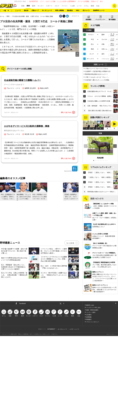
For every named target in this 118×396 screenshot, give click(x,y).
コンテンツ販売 (90, 312)
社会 (97, 6)
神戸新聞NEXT (51, 329)
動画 (92, 6)
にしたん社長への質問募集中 (66, 1)
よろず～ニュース (74, 329)
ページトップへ (115, 303)
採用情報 (88, 317)
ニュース (18, 10)
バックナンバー (100, 19)
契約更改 (70, 10)
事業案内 (88, 319)
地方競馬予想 (33, 1)
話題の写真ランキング (99, 117)
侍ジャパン (86, 10)
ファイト (64, 6)
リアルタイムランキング (100, 167)
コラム (86, 6)
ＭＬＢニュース (47, 10)
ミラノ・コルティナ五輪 (47, 1)
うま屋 (72, 6)
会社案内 (88, 314)
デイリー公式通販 (83, 1)
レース (79, 6)
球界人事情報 (59, 10)
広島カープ (94, 1)
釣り (101, 1)
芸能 (22, 6)
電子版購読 (112, 19)
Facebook (22, 303)
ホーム (2, 16)
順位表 (26, 10)
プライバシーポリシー (92, 322)
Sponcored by (71, 169)
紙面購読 (88, 19)
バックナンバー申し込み (93, 307)
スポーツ (49, 6)
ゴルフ (57, 6)
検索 (114, 6)
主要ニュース (98, 64)
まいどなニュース (62, 329)
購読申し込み (90, 305)
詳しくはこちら (68, 112)
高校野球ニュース (98, 10)
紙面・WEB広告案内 (92, 310)
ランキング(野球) (97, 86)
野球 (28, 6)
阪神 (33, 6)
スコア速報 (95, 25)
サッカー (41, 6)
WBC (77, 10)
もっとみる (70, 243)
